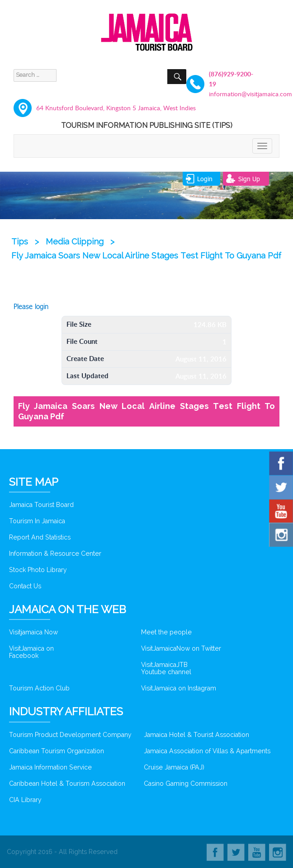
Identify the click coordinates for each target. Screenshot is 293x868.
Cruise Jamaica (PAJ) (174, 767)
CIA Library (25, 799)
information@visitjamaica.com (233, 93)
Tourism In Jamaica (37, 521)
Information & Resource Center (55, 553)
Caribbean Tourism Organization (56, 751)
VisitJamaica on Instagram (178, 688)
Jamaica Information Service (50, 767)
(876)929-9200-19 (231, 79)
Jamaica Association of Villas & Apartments (207, 751)
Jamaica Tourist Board (41, 504)
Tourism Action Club (39, 688)
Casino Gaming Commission (185, 783)
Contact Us (25, 586)
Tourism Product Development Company (70, 734)
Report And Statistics (40, 537)
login (205, 179)
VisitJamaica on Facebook (31, 652)
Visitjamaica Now (33, 632)
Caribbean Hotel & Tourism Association (67, 783)
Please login (31, 306)
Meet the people (166, 632)
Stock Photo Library (38, 569)
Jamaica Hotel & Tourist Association (196, 734)
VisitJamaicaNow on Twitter (181, 648)
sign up (249, 179)
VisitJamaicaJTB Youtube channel (166, 668)
